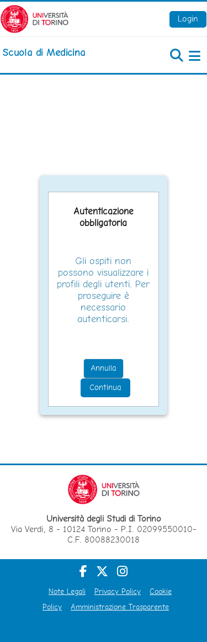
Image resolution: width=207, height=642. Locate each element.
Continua (105, 387)
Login (188, 18)
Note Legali (67, 591)
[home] (43, 52)
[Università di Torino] (34, 18)
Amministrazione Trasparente (120, 607)
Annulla (103, 368)
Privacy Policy (117, 591)
